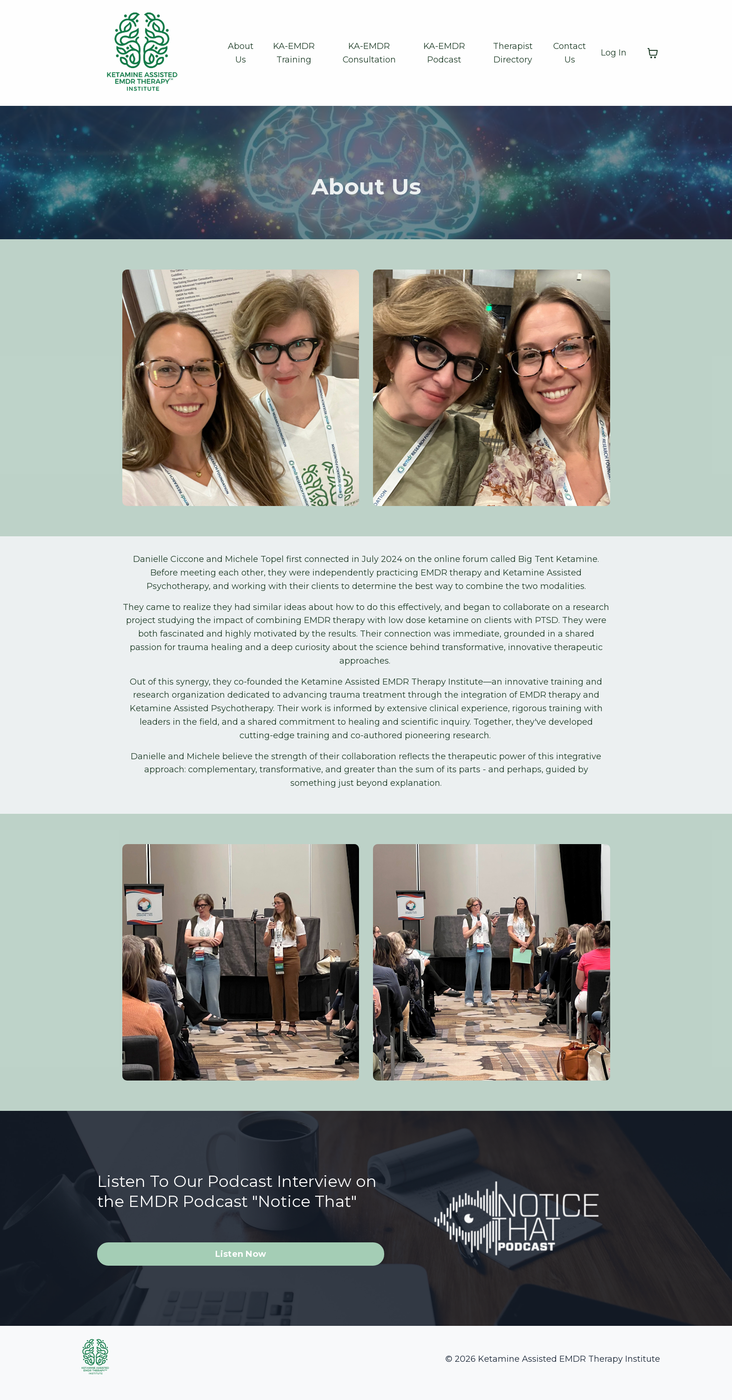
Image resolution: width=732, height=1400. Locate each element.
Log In (613, 53)
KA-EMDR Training (294, 53)
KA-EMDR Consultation (369, 53)
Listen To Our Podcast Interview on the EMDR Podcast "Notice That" (232, 1194)
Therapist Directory (513, 53)
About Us (240, 53)
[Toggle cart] (652, 53)
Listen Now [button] (241, 1268)
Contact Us (569, 53)
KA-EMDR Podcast (444, 53)
